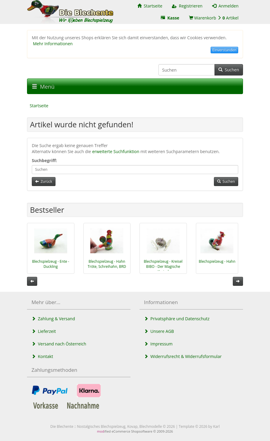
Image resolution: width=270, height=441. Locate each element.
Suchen (228, 70)
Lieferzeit (44, 331)
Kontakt (42, 356)
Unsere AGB (159, 331)
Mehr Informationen (53, 43)
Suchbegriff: (44, 160)
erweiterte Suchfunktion (115, 151)
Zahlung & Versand (53, 318)
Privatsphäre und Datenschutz (176, 318)
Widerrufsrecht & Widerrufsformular (183, 356)
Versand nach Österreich (59, 344)
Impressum (158, 344)
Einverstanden (224, 49)
